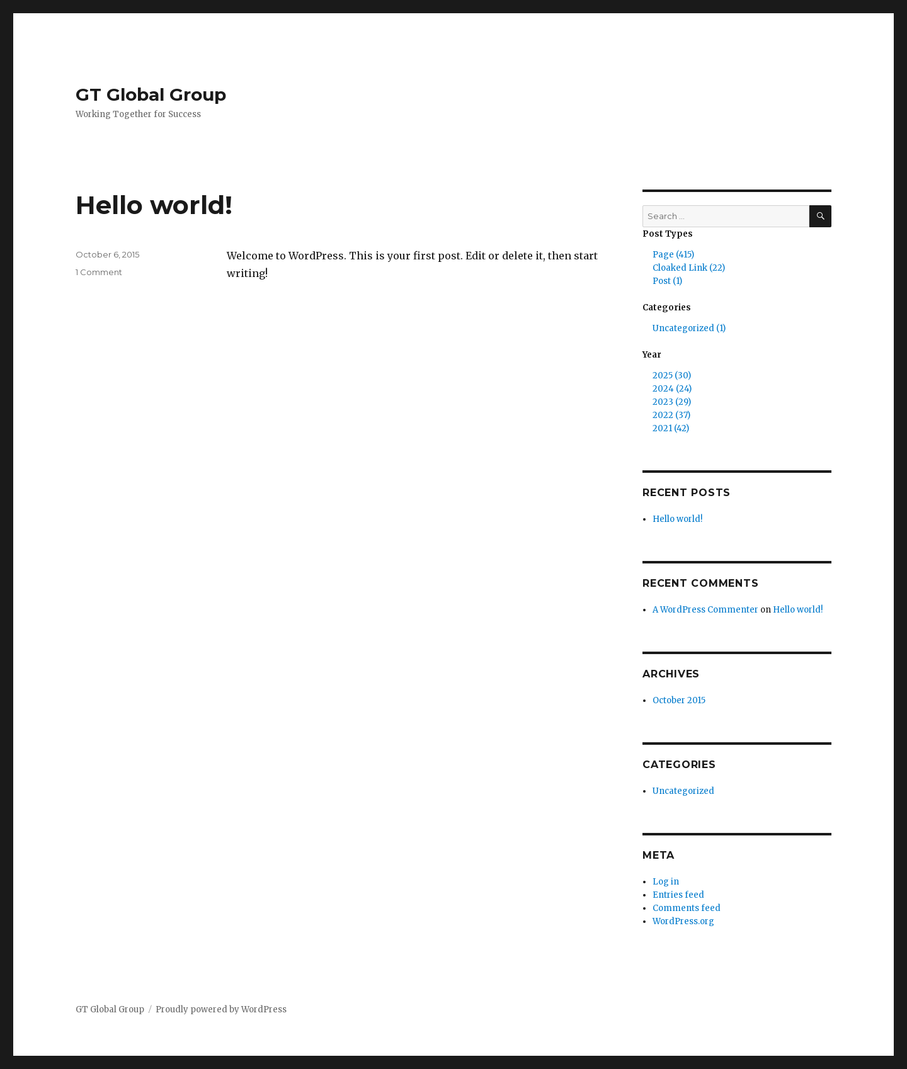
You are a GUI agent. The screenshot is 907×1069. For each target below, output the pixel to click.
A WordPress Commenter (705, 609)
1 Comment (99, 272)
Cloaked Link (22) (689, 268)
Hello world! (154, 204)
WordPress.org (683, 921)
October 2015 (679, 700)
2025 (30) (672, 375)
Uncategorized (683, 791)
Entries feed (678, 895)
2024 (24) (672, 388)
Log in (666, 881)
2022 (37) (671, 415)
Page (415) (673, 254)
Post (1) (667, 281)
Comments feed (687, 908)
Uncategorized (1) (689, 328)
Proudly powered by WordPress (221, 1009)
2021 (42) (671, 428)
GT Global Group (151, 94)
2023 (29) (672, 402)
